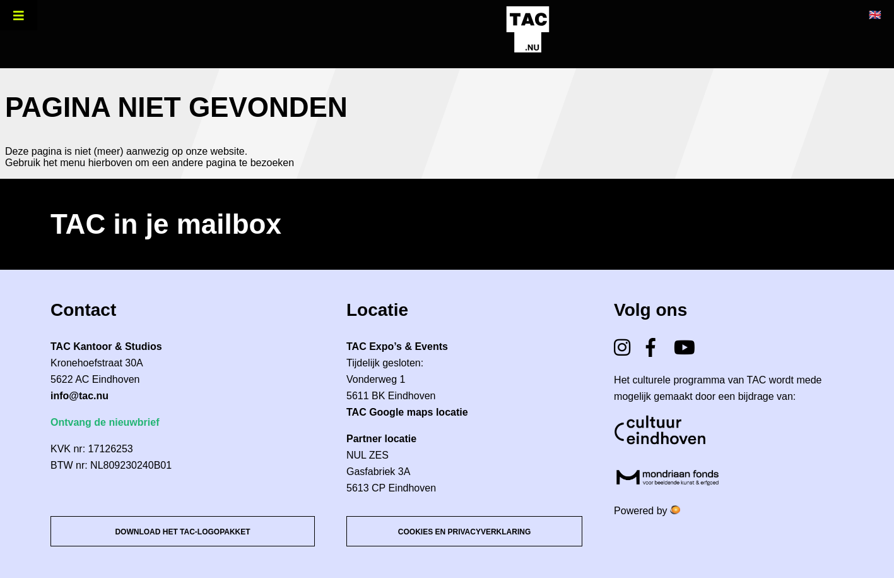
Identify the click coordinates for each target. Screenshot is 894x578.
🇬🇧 (875, 14)
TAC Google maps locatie (407, 412)
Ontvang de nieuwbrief (104, 422)
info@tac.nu (79, 395)
